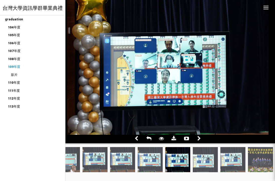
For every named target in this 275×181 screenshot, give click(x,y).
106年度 (14, 43)
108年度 (14, 59)
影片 (14, 75)
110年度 (14, 82)
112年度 (14, 98)
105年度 (14, 35)
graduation (14, 19)
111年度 (14, 90)
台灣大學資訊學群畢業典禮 (33, 8)
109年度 (14, 67)
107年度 (14, 51)
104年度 (14, 27)
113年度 (14, 106)
